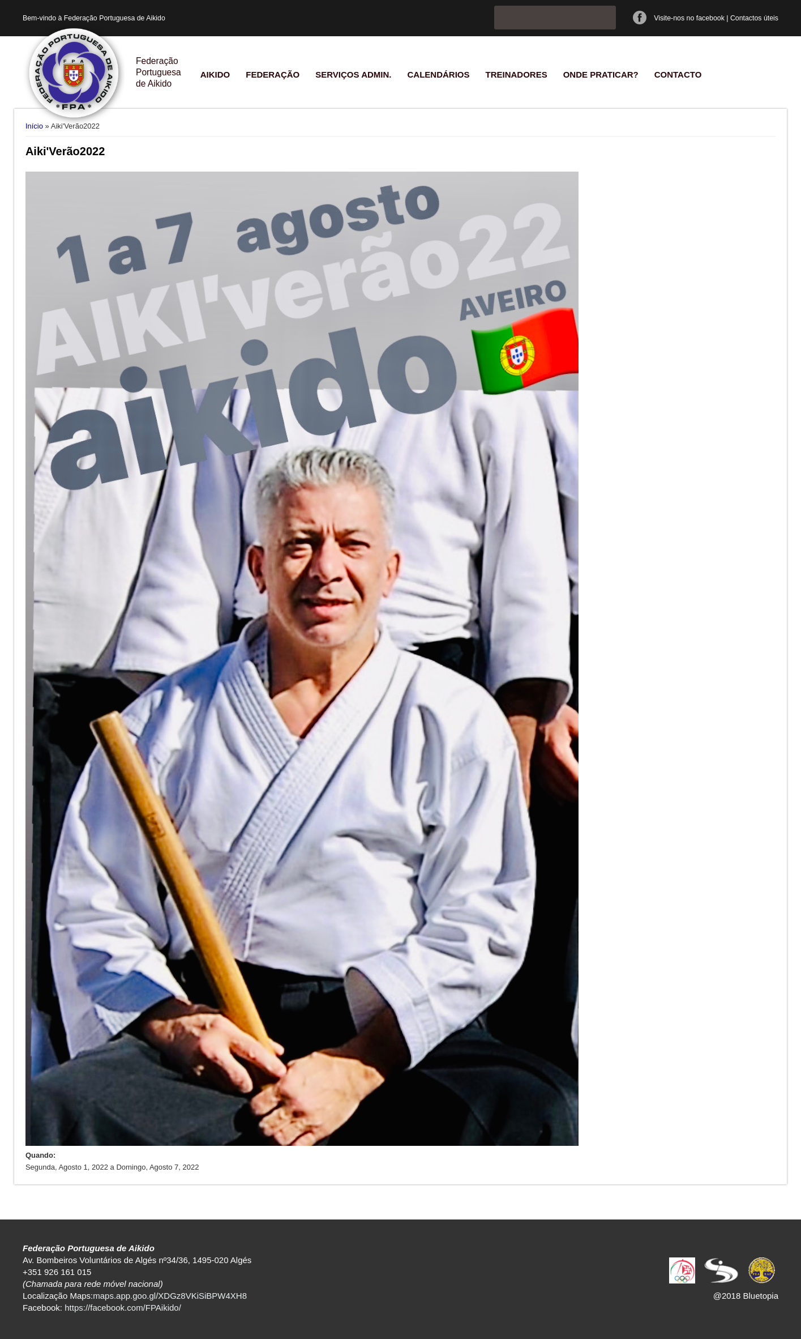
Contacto (678, 74)
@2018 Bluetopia (745, 1295)
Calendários (438, 74)
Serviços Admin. (353, 74)
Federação (272, 74)
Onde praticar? (601, 74)
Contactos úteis (754, 18)
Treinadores (516, 74)
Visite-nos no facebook (689, 18)
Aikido (215, 74)
